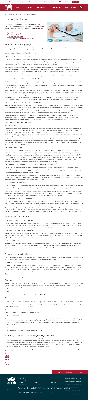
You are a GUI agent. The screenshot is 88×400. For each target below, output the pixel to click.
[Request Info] (70, 372)
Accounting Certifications (14, 35)
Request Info (20, 1)
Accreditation (38, 379)
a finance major (65, 76)
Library (52, 379)
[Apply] (59, 372)
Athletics (43, 1)
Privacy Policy (25, 392)
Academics (11, 14)
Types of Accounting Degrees (15, 33)
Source (7, 354)
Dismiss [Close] (40, 392)
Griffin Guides (19, 14)
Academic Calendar (39, 377)
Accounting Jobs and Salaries (15, 36)
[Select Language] (75, 2)
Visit (29, 1)
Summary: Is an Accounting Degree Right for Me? (20, 38)
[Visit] (81, 372)
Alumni (52, 1)
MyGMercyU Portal (63, 1)
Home (6, 14)
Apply (10, 1)
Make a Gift (53, 382)
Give (35, 1)
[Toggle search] (81, 7)
